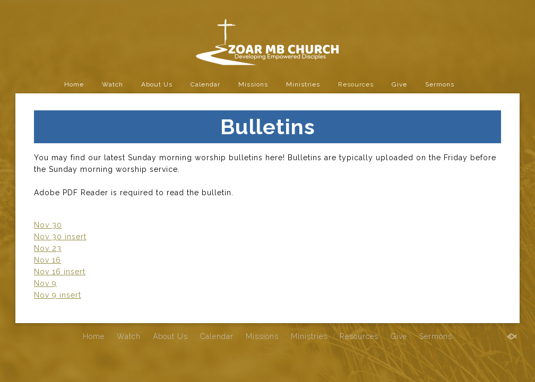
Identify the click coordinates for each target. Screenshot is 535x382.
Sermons (439, 84)
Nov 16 (47, 260)
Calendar (205, 84)
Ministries (303, 84)
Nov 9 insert (57, 295)
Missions (253, 84)
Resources (356, 84)
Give (399, 84)
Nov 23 (48, 248)
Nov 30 (48, 225)
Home (74, 84)
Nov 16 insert (59, 271)
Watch (112, 84)
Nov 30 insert (60, 236)
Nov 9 (45, 283)
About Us (156, 84)
